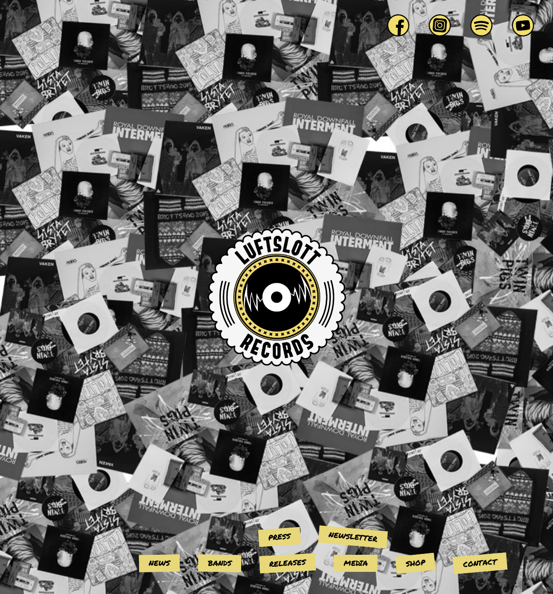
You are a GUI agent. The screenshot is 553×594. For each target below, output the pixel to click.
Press (279, 536)
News (159, 563)
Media (356, 563)
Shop (415, 563)
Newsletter (353, 536)
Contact (480, 563)
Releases (287, 563)
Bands (219, 563)
